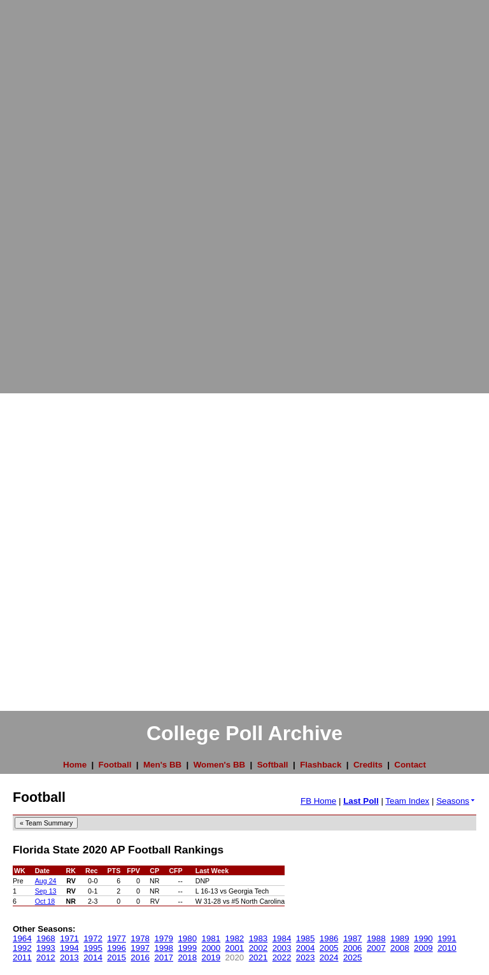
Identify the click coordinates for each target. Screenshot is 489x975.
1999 (187, 948)
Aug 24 (46, 881)
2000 (211, 948)
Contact (410, 764)
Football (115, 764)
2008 (399, 948)
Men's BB (162, 764)
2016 (140, 957)
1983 (258, 938)
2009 (423, 948)
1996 (116, 948)
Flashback (320, 764)
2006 (352, 948)
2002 (258, 948)
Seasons (456, 801)
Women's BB (219, 764)
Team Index (407, 801)
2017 (163, 957)
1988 (376, 938)
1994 (69, 948)
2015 (116, 957)
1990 (423, 938)
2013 (69, 957)
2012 (45, 957)
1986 (329, 938)
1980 (187, 938)
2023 (305, 957)
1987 (352, 938)
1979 (163, 938)
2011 (22, 957)
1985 (305, 938)
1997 (140, 948)
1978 (140, 938)
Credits (368, 764)
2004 (305, 948)
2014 (93, 957)
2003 (282, 948)
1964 (22, 938)
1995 (93, 948)
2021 (258, 957)
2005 (329, 948)
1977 (116, 938)
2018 (187, 957)
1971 (69, 938)
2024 (329, 957)
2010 (447, 948)
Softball (272, 764)
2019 (211, 957)
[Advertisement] (51, 191)
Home (75, 764)
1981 (211, 938)
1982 (234, 938)
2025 (352, 957)
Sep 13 (46, 891)
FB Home (318, 801)
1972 (93, 938)
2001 (234, 948)
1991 (447, 938)
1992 (22, 948)
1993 (45, 948)
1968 (45, 938)
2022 (282, 957)
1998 (163, 948)
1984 (282, 938)
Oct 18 (45, 901)
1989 (399, 938)
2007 (376, 948)
